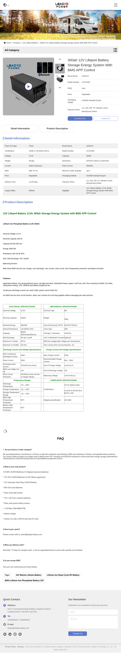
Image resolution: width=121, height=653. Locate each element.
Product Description (57, 128)
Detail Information (20, 128)
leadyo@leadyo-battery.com (18, 628)
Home (8, 43)
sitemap (21, 647)
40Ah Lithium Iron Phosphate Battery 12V (24, 580)
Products (16, 43)
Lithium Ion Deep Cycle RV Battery (63, 575)
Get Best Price (80, 118)
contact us (77, 634)
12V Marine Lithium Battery (28, 575)
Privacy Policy (10, 647)
